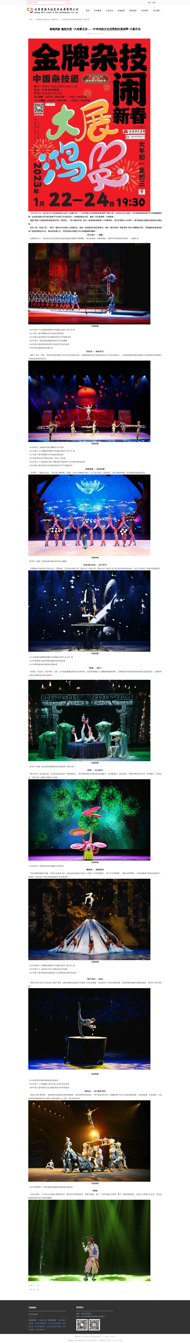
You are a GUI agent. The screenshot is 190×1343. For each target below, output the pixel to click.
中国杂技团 (42, 1320)
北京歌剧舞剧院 (40, 1323)
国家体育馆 (40, 1330)
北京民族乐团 (40, 1326)
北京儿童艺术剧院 (54, 1323)
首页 (31, 19)
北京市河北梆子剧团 (53, 1326)
